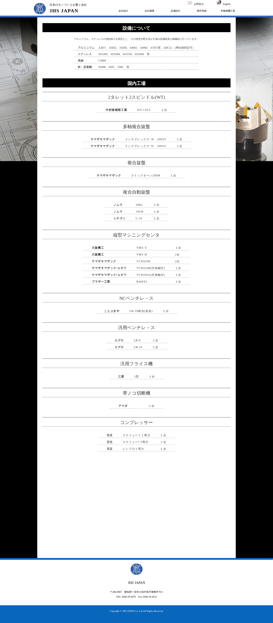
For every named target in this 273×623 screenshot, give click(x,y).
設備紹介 (176, 11)
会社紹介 (123, 11)
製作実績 (202, 11)
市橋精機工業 (228, 11)
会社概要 (149, 11)
